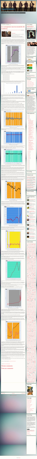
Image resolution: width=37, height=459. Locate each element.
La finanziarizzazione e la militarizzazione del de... (30, 140)
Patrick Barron (30, 341)
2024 (28, 116)
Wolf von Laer (29, 380)
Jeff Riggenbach (34, 306)
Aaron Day (28, 243)
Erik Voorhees (34, 281)
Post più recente (3, 393)
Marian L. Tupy (28, 326)
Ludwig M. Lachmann (31, 323)
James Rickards (28, 304)
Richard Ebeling (33, 350)
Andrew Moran (28, 249)
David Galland (34, 271)
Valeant (30, 374)
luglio (28, 153)
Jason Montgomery (28, 305)
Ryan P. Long (31, 357)
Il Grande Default (28, 80)
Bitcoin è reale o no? (31, 232)
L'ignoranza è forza (31, 215)
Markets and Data (28, 406)
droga (34, 277)
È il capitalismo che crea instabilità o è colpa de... (30, 142)
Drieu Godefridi (32, 277)
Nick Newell (35, 338)
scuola (30, 359)
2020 (28, 160)
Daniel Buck (35, 269)
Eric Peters (28, 281)
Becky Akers (31, 253)
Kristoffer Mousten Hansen (33, 318)
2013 (28, 166)
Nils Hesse (35, 339)
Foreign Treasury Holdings (29, 404)
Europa (33, 282)
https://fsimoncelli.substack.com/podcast (31, 76)
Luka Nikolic (29, 324)
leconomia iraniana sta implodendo (31, 184)
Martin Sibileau (29, 328)
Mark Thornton (31, 327)
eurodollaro (30, 282)
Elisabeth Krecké (28, 280)
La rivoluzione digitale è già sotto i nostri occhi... (30, 146)
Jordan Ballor (32, 312)
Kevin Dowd (33, 316)
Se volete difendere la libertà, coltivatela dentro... (31, 130)
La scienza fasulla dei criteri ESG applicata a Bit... (30, 132)
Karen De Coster (28, 315)
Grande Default (34, 292)
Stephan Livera (29, 364)
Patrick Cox (33, 341)
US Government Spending (29, 409)
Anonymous (28, 176)
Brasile (34, 259)
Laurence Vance (32, 319)
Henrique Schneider (34, 296)
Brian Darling (30, 260)
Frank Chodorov (32, 284)
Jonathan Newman (28, 312)
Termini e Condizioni (29, 434)
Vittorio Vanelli (34, 376)
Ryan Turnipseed (33, 357)
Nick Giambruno (29, 338)
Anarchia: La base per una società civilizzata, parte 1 (32, 236)
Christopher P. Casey (28, 265)
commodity (30, 267)
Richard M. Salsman (28, 351)
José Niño (34, 312)
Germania (34, 289)
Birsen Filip (35, 255)
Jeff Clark (29, 306)
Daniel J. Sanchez (33, 270)
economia (31, 278)
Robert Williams (30, 354)
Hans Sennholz (34, 295)
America (32, 247)
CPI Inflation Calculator (29, 401)
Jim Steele (34, 307)
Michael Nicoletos (34, 333)
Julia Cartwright (31, 314)
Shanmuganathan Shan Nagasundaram (30, 360)
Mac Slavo (31, 324)
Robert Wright (34, 354)
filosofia (28, 283)
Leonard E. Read (28, 320)
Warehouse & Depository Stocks (30, 410)
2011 (28, 168)
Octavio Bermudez (31, 340)
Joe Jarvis (30, 308)
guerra (31, 294)
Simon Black (31, 361)
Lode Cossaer (34, 322)
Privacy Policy (28, 432)
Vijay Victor (28, 376)
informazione (32, 299)
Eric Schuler (31, 281)
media (30, 330)
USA (27, 374)
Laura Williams (29, 319)
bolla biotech (32, 256)
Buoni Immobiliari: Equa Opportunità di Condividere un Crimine (32, 211)
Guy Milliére (29, 295)
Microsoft (35, 334)
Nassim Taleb (30, 337)
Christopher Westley (33, 265)
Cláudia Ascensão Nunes (34, 266)
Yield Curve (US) (28, 412)
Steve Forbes (28, 365)
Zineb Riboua (34, 381)
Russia (32, 356)
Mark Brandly (34, 326)
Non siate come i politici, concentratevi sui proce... (30, 148)
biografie (29, 255)
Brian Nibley (33, 260)
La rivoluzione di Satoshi (29, 81)
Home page (13, 393)
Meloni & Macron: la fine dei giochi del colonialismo (30, 120)
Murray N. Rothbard (30, 336)
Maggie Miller (34, 324)
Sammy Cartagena (28, 358)
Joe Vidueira (33, 308)
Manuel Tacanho (28, 325)
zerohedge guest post (29, 381)
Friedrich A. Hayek (32, 286)
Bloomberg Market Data (29, 400)
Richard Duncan (29, 350)
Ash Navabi (34, 252)
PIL (28, 347)
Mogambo (32, 335)
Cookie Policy (28, 433)
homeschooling (28, 297)
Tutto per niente (29, 141)
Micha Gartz (34, 331)
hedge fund (30, 296)
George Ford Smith (33, 288)
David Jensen (30, 272)
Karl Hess (31, 315)
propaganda (28, 348)
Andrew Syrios (32, 249)
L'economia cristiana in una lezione (30, 83)
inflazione (28, 299)
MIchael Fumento (30, 332)
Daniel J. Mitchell (29, 270)
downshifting (28, 277)
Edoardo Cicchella (30, 279)
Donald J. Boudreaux (33, 276)
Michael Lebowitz (33, 332)
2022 (28, 118)
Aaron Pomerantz (30, 243)
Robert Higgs (29, 353)
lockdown (31, 322)
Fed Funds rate (28, 403)
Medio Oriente (34, 330)
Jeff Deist (31, 306)
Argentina (32, 251)
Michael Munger (30, 333)
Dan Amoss (29, 269)
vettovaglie (28, 375)
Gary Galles (29, 287)
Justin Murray (34, 314)
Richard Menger (32, 351)
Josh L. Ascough (31, 313)
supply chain (29, 366)
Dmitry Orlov (29, 276)
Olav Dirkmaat (34, 340)
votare (28, 377)
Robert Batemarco (32, 352)
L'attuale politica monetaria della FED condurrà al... (30, 122)
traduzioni (30, 372)
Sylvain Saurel (34, 367)
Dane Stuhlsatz (32, 269)
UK (30, 373)
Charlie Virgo (31, 263)
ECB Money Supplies (29, 402)
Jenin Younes (29, 307)
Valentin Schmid (33, 374)
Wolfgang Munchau (32, 380)
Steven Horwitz (31, 365)
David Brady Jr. (31, 271)
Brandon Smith (30, 259)
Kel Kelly (30, 316)
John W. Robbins (32, 311)
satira (34, 358)
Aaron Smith (34, 243)
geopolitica (29, 288)
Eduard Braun (34, 279)
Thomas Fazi (35, 369)
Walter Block (31, 377)
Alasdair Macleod (33, 244)
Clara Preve (30, 266)
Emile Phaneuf (31, 280)
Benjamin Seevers (34, 253)
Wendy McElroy (29, 379)
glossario (33, 291)
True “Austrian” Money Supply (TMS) (30, 408)
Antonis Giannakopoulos (33, 250)
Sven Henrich (33, 366)
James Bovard (28, 303)
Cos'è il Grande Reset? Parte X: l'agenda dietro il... (31, 144)
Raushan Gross (34, 349)
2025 (28, 115)
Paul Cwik (32, 342)
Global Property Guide (29, 405)
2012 (28, 167)
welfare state (34, 378)
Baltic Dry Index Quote (29, 399)
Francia (28, 284)
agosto (29, 152)
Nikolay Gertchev (31, 339)
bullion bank (30, 261)
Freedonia (28, 286)
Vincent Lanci (31, 376)
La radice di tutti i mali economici (30, 85)
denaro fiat (30, 274)
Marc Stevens (31, 325)
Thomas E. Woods (31, 369)
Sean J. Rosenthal (33, 359)
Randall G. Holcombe (30, 349)
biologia (31, 255)
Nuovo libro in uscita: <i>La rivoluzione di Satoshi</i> (30, 26)
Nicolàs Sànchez (28, 339)
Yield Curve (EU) (28, 411)
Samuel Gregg (32, 358)
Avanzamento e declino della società (30, 84)
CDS (28, 263)
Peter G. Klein (30, 345)
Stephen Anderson (32, 364)
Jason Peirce (35, 305)
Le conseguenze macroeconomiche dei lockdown (30, 134)
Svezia (27, 367)
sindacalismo (34, 361)
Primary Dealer (28, 407)
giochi (30, 290)
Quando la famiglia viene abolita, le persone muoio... (31, 123)
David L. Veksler (33, 272)
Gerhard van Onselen (30, 289)
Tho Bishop (28, 369)
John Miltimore (28, 309)
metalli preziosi (30, 331)
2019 (28, 161)
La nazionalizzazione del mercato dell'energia (30, 136)
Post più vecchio (23, 393)
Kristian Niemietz (28, 318)
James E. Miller (31, 303)
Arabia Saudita (28, 251)
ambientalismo (28, 247)
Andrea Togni (32, 248)
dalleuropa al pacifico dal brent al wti (31, 177)
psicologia (32, 348)
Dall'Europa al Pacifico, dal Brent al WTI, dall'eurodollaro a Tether (32, 219)
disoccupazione (34, 275)
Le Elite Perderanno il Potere (32, 199)
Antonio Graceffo (28, 250)
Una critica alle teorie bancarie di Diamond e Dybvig (31, 127)
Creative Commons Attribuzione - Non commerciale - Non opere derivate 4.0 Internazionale (30, 431)
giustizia (32, 290)
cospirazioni (30, 268)
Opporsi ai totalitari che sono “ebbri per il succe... (31, 137)
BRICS (35, 260)
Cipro (27, 266)
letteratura (33, 320)
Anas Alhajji (29, 248)
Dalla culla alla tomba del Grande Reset (30, 145)
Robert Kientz (32, 353)
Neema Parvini (33, 337)
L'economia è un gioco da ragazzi (30, 82)
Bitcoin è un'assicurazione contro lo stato (30, 125)
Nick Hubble (32, 338)
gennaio (29, 158)
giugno (29, 154)
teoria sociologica (32, 368)
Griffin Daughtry (29, 294)
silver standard (28, 361)
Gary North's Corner (33, 287)
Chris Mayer (30, 264)
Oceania (28, 340)
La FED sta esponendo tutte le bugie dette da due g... (31, 149)
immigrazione (30, 298)
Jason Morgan (32, 305)
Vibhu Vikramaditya (32, 375)
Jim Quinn (32, 307)
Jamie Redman (32, 304)
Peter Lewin (33, 345)
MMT (29, 335)
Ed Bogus (28, 279)
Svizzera (30, 367)
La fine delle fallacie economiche (30, 86)
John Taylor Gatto (28, 311)
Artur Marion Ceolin (30, 252)
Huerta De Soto (33, 297)
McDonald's (28, 330)
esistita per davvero (29, 48)
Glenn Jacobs (30, 291)
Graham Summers (29, 292)
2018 (28, 162)
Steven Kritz (34, 365)
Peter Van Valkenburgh (31, 346)
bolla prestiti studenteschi (33, 258)
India (33, 298)
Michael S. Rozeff (31, 334)
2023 (28, 117)
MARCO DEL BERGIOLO (29, 186)
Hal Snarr (31, 295)
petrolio (35, 346)
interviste (34, 300)
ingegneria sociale (29, 300)
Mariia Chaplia (31, 326)
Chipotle (33, 263)
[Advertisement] (18, 18)
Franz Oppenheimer (32, 285)
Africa (29, 244)
